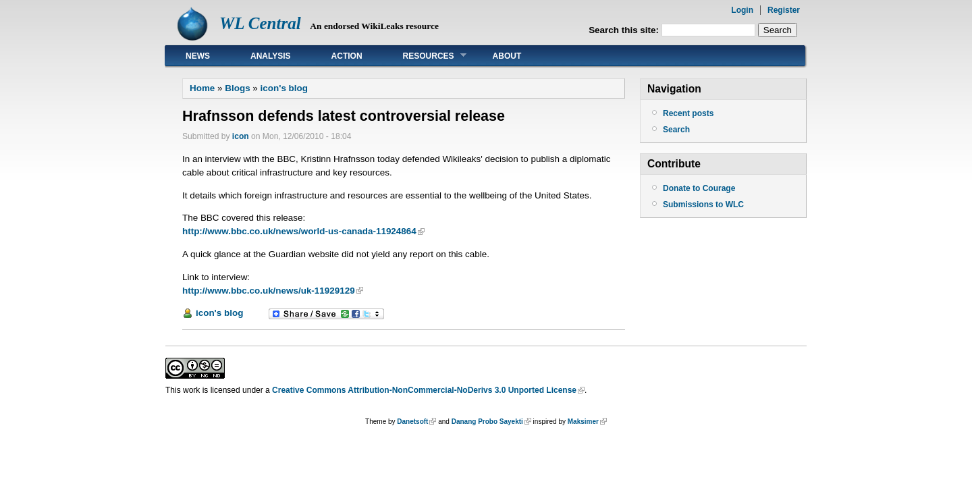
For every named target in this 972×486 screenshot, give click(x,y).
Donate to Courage (699, 188)
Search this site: (625, 30)
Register (783, 10)
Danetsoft (412, 421)
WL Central (260, 23)
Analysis (270, 56)
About (507, 56)
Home (202, 88)
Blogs (237, 88)
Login (742, 10)
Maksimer (583, 421)
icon (240, 136)
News (198, 56)
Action (346, 56)
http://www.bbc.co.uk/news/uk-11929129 (268, 291)
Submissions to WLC (703, 204)
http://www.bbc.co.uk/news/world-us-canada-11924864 (299, 231)
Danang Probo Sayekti (487, 421)
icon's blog (284, 88)
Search (676, 129)
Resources (424, 56)
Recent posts (688, 113)
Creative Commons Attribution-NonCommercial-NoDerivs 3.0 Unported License (424, 390)
